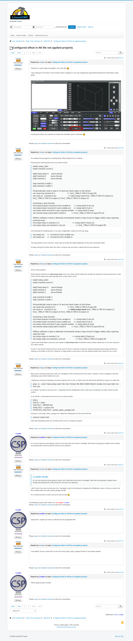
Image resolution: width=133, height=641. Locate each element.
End (39, 53)
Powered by (61, 627)
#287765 (120, 433)
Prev (19, 53)
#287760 (120, 259)
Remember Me (61, 27)
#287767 (120, 465)
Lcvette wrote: (41, 476)
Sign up (91, 27)
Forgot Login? (82, 27)
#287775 (120, 541)
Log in (72, 27)
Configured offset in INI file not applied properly (69, 62)
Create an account (47, 143)
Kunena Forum (71, 627)
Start (13, 53)
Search (30, 35)
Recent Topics (21, 35)
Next (33, 53)
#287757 (120, 58)
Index (13, 35)
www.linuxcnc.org (41, 35)
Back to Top (119, 636)
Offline (18, 453)
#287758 (120, 148)
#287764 (120, 363)
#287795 (120, 572)
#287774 (120, 509)
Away (18, 60)
